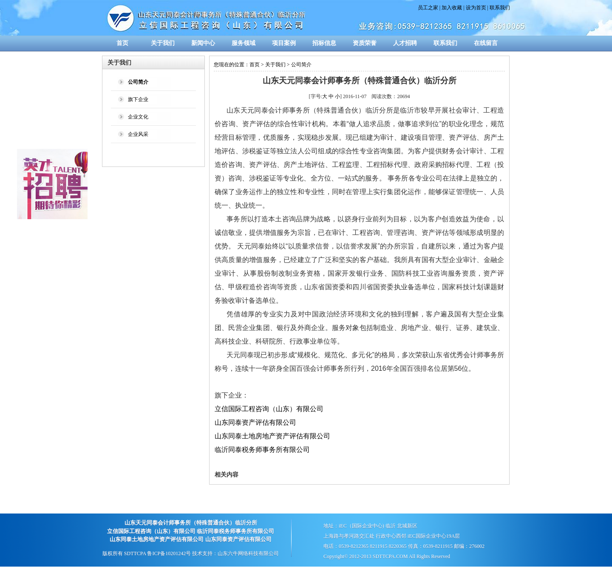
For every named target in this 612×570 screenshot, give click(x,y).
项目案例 (284, 43)
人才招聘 (405, 43)
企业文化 (138, 117)
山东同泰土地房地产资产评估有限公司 (272, 436)
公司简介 (301, 65)
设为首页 (476, 8)
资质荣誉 (365, 43)
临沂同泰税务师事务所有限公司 (262, 449)
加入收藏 (452, 8)
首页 (122, 43)
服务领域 (243, 43)
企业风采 (138, 134)
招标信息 (324, 43)
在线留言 (486, 43)
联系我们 (500, 8)
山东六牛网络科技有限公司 (248, 553)
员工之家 (428, 8)
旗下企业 (138, 99)
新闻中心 (203, 43)
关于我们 (163, 43)
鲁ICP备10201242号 (169, 553)
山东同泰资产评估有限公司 (255, 422)
